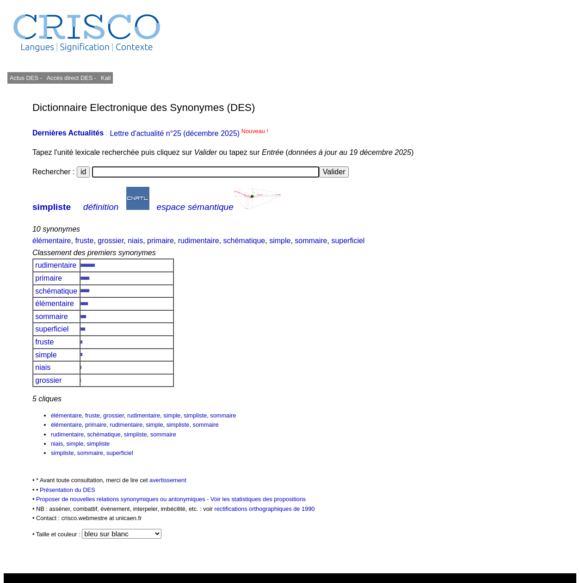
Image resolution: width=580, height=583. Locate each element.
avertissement (167, 480)
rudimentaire (198, 241)
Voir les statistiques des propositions (258, 499)
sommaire (311, 241)
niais (135, 241)
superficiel (347, 241)
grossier (110, 241)
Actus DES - (26, 77)
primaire (160, 241)
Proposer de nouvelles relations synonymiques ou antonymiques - (123, 499)
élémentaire (51, 241)
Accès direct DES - (71, 77)
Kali (106, 77)
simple (279, 241)
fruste (84, 241)
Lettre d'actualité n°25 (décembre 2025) (189, 133)
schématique (244, 241)
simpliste (51, 207)
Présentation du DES (67, 489)
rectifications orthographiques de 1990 (264, 508)
